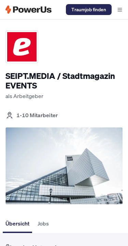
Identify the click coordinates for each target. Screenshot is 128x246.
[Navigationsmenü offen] (119, 9)
